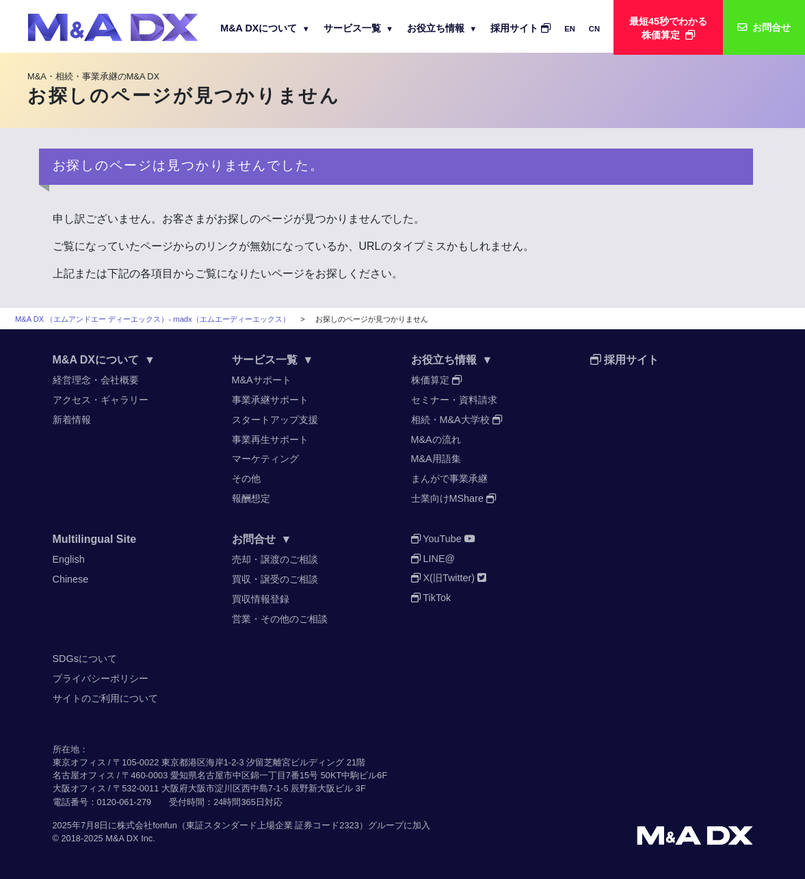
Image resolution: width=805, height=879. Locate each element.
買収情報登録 (260, 599)
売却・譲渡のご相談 (275, 559)
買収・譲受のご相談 (275, 579)
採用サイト (520, 28)
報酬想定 (251, 498)
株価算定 (436, 379)
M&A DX (121, 838)
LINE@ (433, 558)
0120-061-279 (124, 802)
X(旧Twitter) (449, 577)
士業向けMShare (453, 498)
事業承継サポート (270, 399)
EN (569, 29)
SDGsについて (85, 658)
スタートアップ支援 (275, 419)
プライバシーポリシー (100, 678)
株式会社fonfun (147, 825)
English (69, 559)
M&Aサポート (261, 379)
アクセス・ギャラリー (100, 399)
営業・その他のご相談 (280, 618)
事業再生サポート (270, 439)
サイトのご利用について (105, 698)
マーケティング (265, 458)
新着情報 (72, 419)
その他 (246, 478)
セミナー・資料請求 (454, 399)
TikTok (431, 597)
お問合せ (262, 539)
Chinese (71, 579)
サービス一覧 (358, 28)
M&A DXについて (265, 28)
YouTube (443, 538)
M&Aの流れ (436, 439)
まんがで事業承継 (449, 478)
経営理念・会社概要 (96, 379)
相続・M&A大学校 (456, 419)
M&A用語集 (436, 458)
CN (594, 29)
